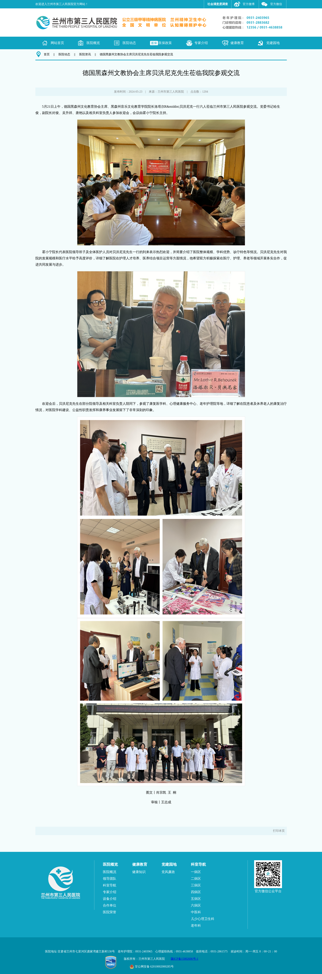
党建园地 (273, 43)
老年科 (196, 925)
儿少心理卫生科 (202, 919)
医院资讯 (85, 54)
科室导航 (109, 885)
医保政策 (165, 43)
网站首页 (57, 43)
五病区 (196, 898)
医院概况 (109, 872)
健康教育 (237, 43)
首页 (47, 54)
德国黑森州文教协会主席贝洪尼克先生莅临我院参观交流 (136, 54)
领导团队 (109, 878)
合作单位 (109, 905)
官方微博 (249, 4)
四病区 (196, 892)
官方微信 (276, 4)
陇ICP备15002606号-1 (184, 958)
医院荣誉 (109, 912)
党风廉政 (168, 872)
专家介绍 (201, 43)
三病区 (196, 885)
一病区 (196, 872)
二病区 (196, 878)
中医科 (196, 912)
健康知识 (139, 872)
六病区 (196, 905)
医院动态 (129, 43)
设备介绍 (109, 898)
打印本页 (279, 830)
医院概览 (93, 43)
